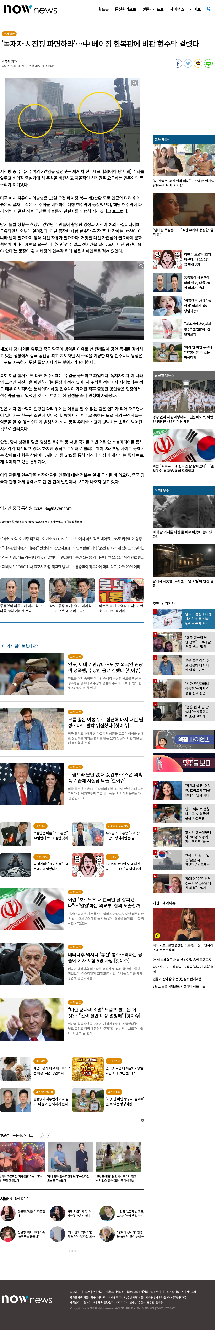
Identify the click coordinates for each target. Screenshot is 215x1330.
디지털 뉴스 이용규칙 (173, 1291)
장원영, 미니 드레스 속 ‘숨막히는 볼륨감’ (31, 1234)
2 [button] (72, 1251)
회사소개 (85, 1291)
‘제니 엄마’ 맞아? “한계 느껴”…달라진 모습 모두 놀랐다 (115, 1178)
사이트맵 (191, 1291)
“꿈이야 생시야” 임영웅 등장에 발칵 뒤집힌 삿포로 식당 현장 (130, 1236)
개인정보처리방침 (114, 1291)
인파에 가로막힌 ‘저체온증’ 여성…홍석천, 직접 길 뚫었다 (68, 1178)
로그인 (73, 1291)
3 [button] (75, 1251)
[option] (68, 1163)
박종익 (6, 61)
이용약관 (97, 1291)
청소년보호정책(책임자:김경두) (143, 1291)
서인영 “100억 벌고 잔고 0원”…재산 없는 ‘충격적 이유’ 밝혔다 (130, 1215)
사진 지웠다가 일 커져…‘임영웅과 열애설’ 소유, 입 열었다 (80, 1215)
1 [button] (69, 1251)
